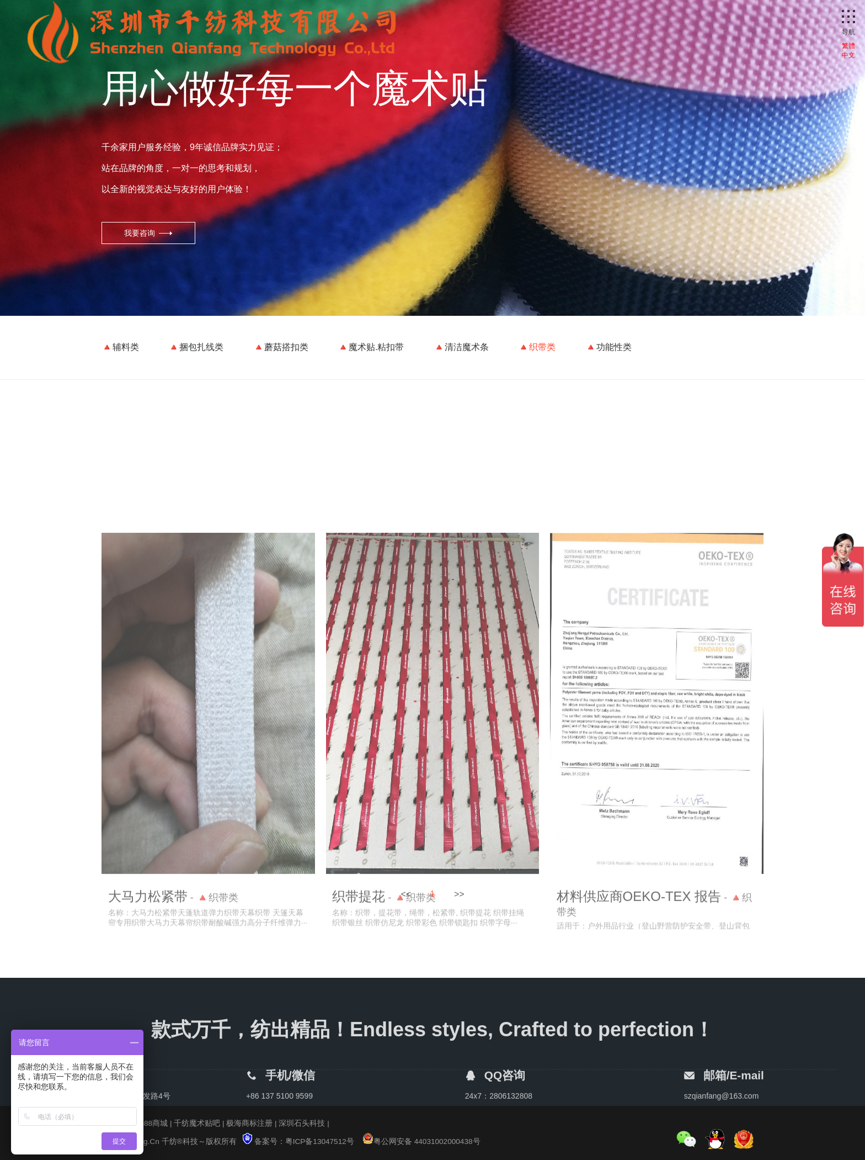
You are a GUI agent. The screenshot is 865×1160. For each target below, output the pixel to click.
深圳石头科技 (302, 1123)
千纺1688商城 (144, 1123)
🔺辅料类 (120, 347)
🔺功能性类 (608, 347)
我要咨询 (139, 233)
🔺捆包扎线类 (195, 347)
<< (406, 898)
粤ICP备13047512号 (319, 1141)
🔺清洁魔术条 (461, 347)
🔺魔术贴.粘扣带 (371, 347)
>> (459, 898)
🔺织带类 (537, 347)
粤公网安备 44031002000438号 (421, 1141)
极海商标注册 (249, 1123)
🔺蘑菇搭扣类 (280, 347)
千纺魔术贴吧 (197, 1123)
